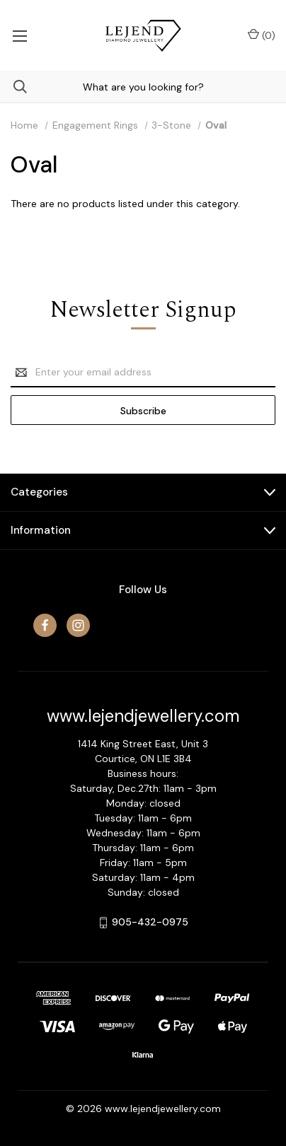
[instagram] (78, 625)
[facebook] (45, 625)
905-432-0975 (150, 922)
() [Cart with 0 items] (261, 35)
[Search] (13, 87)
